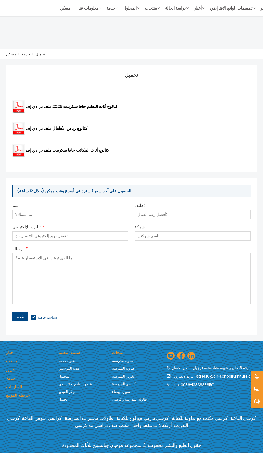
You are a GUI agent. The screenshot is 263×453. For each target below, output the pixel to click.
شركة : (140, 227)
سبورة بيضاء (121, 391)
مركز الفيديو (67, 391)
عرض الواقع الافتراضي (75, 384)
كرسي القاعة (243, 418)
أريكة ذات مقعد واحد (152, 425)
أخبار (10, 352)
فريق (10, 370)
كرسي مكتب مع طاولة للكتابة (200, 418)
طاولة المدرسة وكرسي (129, 399)
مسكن (11, 54)
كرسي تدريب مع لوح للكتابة (143, 418)
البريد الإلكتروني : (28, 227)
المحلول (64, 376)
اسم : (16, 205)
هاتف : (140, 205)
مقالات (12, 361)
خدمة (26, 54)
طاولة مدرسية (122, 360)
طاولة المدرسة (123, 368)
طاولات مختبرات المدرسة (89, 418)
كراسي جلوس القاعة (42, 418)
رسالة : (19, 249)
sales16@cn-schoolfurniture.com (226, 376)
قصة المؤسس (69, 368)
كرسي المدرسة (124, 384)
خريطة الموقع (18, 395)
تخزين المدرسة (123, 376)
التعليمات (14, 387)
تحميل (40, 54)
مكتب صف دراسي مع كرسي (102, 425)
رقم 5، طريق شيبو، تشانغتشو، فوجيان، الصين (215, 367)
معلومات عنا (67, 360)
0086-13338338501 (197, 384)
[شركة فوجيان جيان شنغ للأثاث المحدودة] (31, 8)
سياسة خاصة (47, 317)
